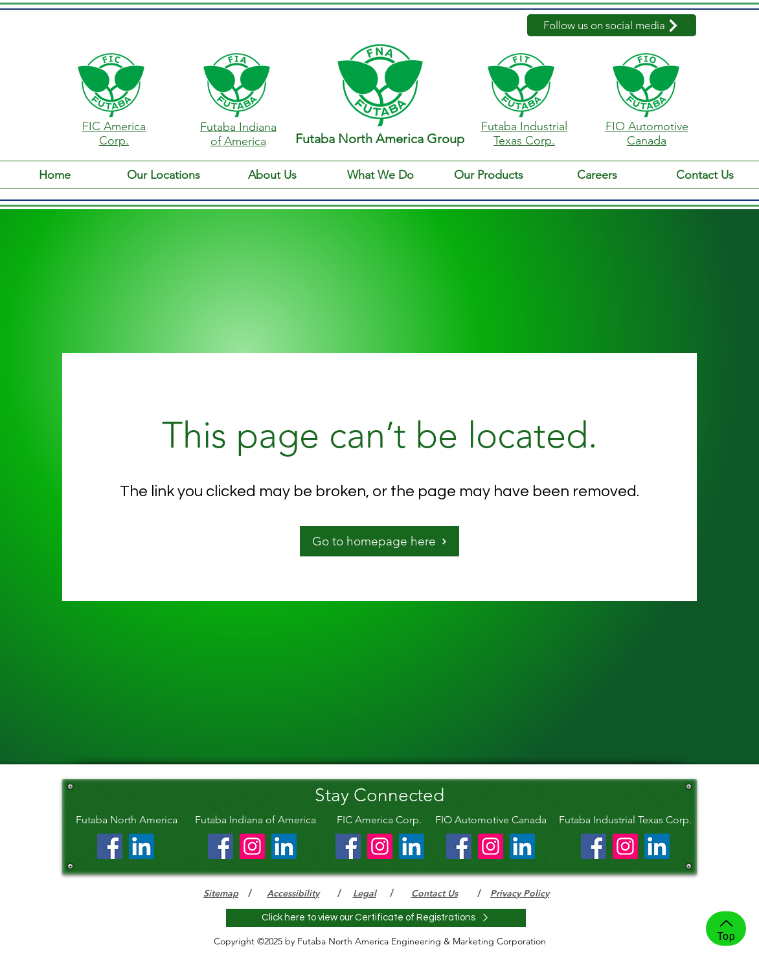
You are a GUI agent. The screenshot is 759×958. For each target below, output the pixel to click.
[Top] (726, 928)
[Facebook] (109, 846)
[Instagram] (252, 846)
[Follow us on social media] (611, 25)
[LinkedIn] (141, 846)
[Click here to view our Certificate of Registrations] (376, 918)
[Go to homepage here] (379, 541)
